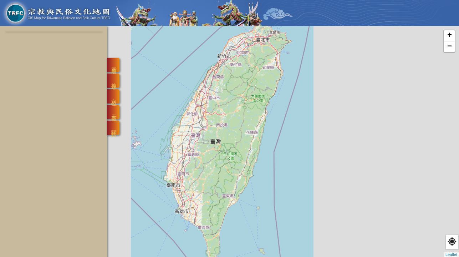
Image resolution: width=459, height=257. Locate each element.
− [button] (449, 46)
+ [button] (449, 35)
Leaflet (451, 254)
